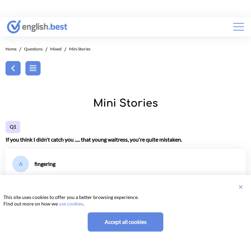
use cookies (71, 204)
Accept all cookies (125, 222)
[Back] (13, 68)
